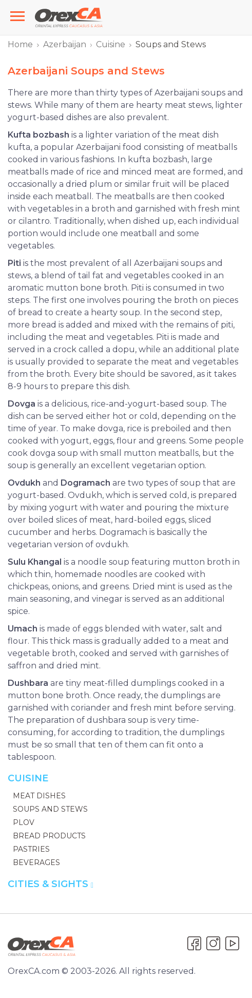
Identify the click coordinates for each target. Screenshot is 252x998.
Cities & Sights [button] (50, 884)
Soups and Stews (50, 809)
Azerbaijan (64, 44)
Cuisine (110, 44)
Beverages (36, 862)
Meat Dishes (39, 795)
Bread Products (49, 835)
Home (20, 44)
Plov (23, 822)
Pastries (31, 849)
